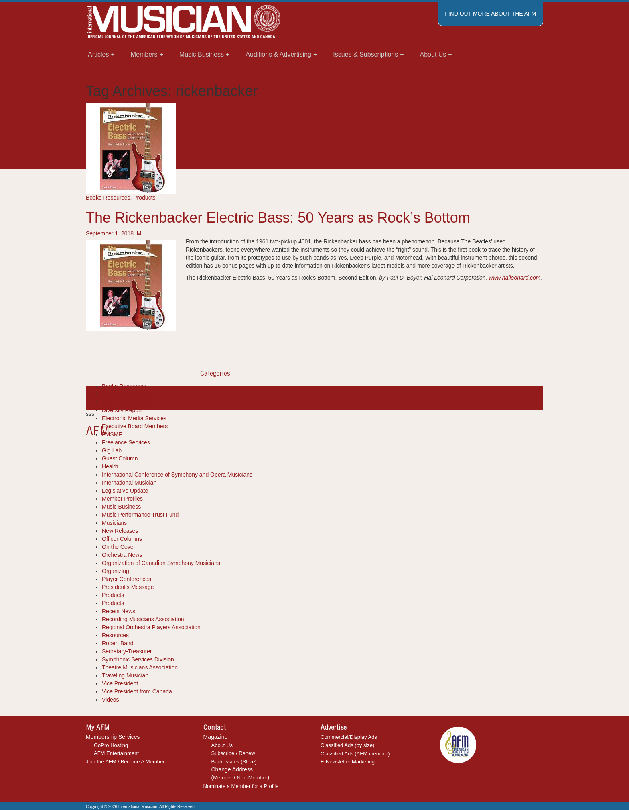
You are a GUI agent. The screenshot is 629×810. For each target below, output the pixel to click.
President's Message (128, 587)
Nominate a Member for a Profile (241, 786)
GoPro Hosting (111, 745)
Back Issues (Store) (234, 762)
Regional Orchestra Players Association (151, 627)
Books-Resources (108, 197)
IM (138, 233)
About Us (222, 745)
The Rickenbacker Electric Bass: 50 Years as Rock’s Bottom (278, 217)
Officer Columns (122, 539)
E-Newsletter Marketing (348, 762)
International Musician (129, 482)
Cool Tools (115, 394)
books (93, 398)
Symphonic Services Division (138, 659)
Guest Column (120, 458)
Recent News (118, 611)
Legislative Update (125, 490)
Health (110, 466)
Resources (115, 635)
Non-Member (252, 778)
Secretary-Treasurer (127, 651)
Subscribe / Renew (233, 753)
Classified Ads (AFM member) (355, 754)
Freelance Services (126, 442)
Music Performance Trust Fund (140, 514)
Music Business (121, 506)
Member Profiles (122, 498)
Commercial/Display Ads (349, 737)
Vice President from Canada (137, 691)
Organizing (115, 571)
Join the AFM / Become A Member (125, 762)
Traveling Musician (125, 675)
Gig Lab (112, 450)
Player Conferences (126, 579)
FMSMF (112, 434)
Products (144, 197)
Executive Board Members (135, 426)
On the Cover (118, 547)
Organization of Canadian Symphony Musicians (161, 563)
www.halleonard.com (514, 277)
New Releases (120, 531)
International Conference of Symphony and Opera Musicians (177, 474)
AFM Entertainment (116, 753)
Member (222, 778)
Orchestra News (122, 555)
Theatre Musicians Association (140, 667)
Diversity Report (122, 410)
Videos (110, 699)
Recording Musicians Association (143, 619)
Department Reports (127, 402)
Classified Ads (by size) (347, 745)
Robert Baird (118, 643)
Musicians (114, 523)
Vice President (120, 683)
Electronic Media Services (134, 418)
